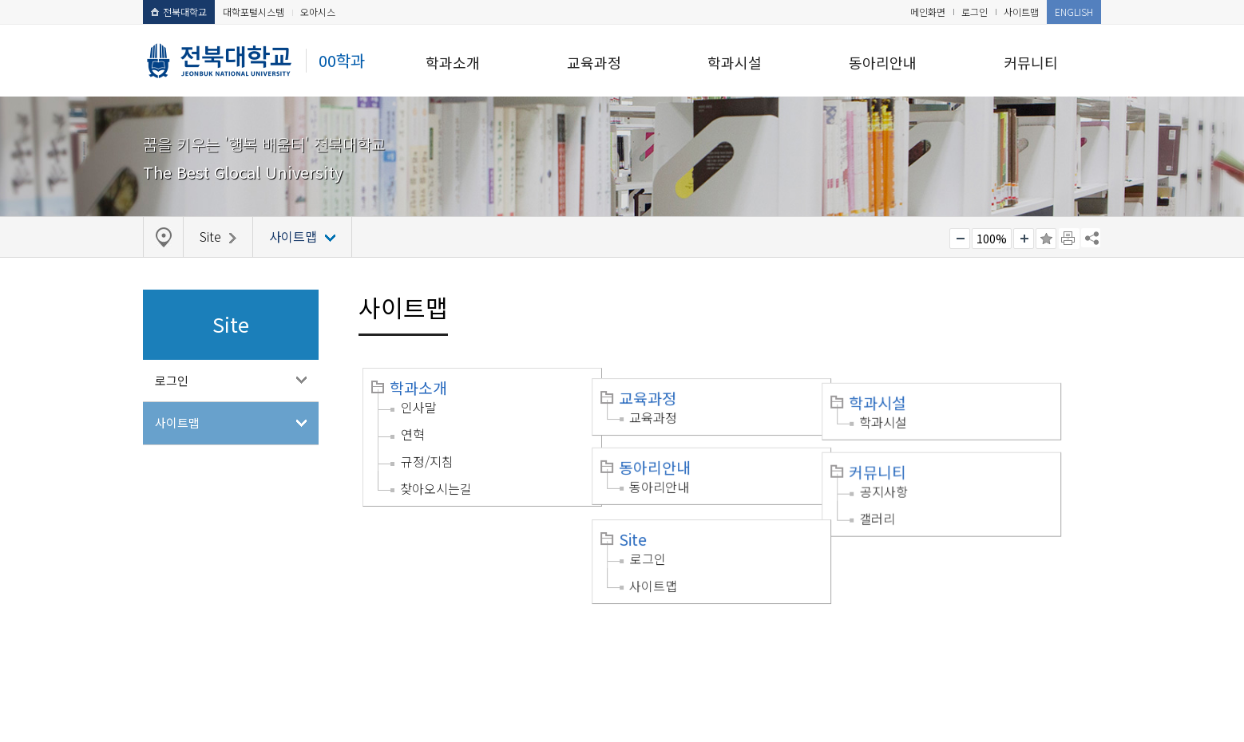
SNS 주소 (1090, 237)
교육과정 (594, 62)
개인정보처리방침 (196, 642)
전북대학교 (179, 11)
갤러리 (912, 498)
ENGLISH (1074, 11)
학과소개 (453, 62)
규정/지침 (427, 461)
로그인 (974, 11)
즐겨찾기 (1046, 238)
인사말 (419, 406)
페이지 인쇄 (1069, 238)
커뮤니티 (1031, 62)
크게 (1023, 238)
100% (992, 239)
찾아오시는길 (436, 488)
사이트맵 (1021, 11)
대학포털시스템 (253, 11)
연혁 (413, 434)
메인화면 (927, 11)
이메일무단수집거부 (308, 642)
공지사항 (919, 471)
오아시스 (317, 11)
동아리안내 (883, 62)
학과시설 (734, 62)
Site (650, 518)
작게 (959, 238)
